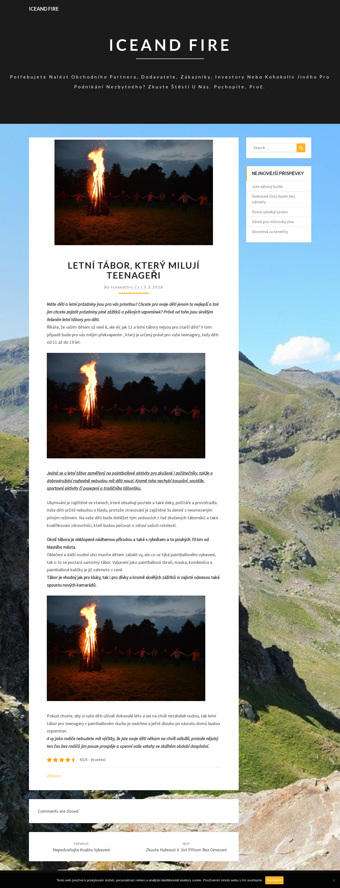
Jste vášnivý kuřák (267, 186)
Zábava (54, 776)
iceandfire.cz (126, 287)
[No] (333, 880)
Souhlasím (274, 880)
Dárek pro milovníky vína (273, 221)
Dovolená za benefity (270, 231)
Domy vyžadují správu (270, 211)
